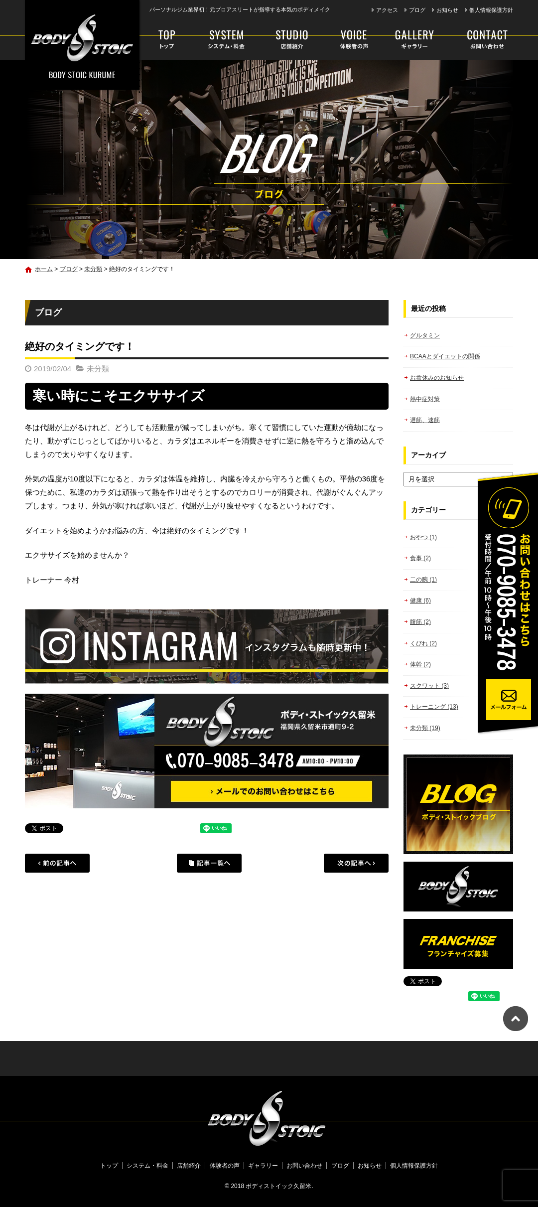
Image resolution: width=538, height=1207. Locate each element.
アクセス (387, 10)
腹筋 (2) (420, 621)
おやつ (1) (423, 537)
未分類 (93, 269)
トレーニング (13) (434, 706)
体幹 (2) (420, 664)
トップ (167, 40)
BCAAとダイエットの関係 (445, 356)
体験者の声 (351, 40)
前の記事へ (57, 863)
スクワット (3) (429, 685)
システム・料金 (226, 40)
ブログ (417, 10)
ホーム (44, 269)
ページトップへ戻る (515, 1018)
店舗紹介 (292, 40)
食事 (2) (420, 558)
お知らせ (447, 10)
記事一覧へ (209, 863)
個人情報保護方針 (491, 10)
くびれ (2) (423, 643)
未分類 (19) (425, 728)
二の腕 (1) (423, 579)
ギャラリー (414, 40)
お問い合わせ (479, 40)
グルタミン (425, 335)
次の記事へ (356, 863)
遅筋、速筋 (425, 420)
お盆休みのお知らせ (437, 377)
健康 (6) (420, 600)
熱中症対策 (425, 399)
